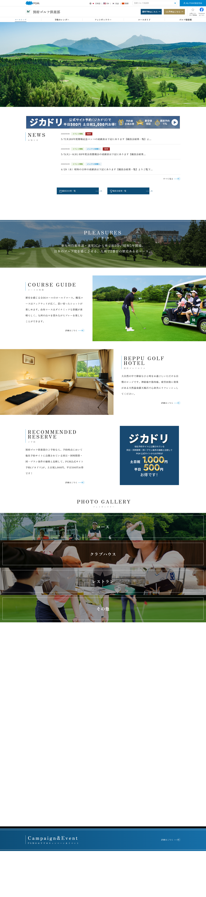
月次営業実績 (159, 786)
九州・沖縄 (173, 740)
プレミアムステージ (66, 807)
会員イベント (64, 819)
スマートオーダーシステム (37, 822)
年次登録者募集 (33, 805)
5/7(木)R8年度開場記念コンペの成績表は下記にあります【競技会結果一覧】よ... (106, 140)
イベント (62, 783)
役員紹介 (125, 792)
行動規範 (125, 796)
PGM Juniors (32, 788)
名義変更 (62, 803)
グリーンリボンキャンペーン (165, 770)
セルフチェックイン (35, 818)
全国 (56, 740)
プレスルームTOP (97, 799)
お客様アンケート (47, 840)
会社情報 (125, 779)
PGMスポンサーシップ (99, 812)
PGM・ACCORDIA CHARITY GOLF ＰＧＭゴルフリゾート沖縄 (102, 768)
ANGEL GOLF (32, 783)
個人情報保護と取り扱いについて (139, 840)
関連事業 (125, 788)
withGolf (62, 775)
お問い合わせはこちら (106, 726)
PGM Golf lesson (33, 779)
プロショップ (32, 796)
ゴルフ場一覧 (127, 783)
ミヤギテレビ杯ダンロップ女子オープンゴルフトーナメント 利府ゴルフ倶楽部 (103, 785)
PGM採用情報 (127, 814)
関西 (129, 740)
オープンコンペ (33, 809)
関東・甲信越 (100, 740)
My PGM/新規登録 (194, 3)
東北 (86, 740)
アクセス (64, 840)
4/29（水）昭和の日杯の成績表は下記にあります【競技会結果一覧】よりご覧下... (107, 171)
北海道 (71, 740)
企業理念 (125, 766)
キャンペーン (64, 779)
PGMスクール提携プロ (36, 813)
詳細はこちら (68, 335)
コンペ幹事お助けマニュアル (70, 788)
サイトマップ (164, 840)
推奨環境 (115, 840)
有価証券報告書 (160, 790)
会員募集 (62, 799)
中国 (144, 740)
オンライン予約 (65, 766)
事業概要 (125, 770)
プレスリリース (96, 803)
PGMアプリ (32, 826)
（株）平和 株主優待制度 (163, 794)
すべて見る (165, 180)
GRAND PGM (32, 770)
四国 (159, 740)
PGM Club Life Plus (66, 823)
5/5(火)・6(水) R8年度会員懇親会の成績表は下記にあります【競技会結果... (103, 155)
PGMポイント (32, 766)
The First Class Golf (35, 775)
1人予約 (62, 770)
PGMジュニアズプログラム (164, 766)
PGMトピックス (97, 807)
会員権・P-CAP (33, 792)
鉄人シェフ (31, 800)
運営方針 (125, 775)
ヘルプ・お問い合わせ (96, 840)
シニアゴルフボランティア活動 (165, 775)
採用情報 (77, 840)
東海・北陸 (115, 740)
